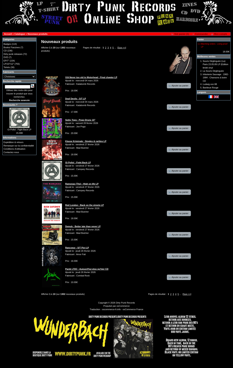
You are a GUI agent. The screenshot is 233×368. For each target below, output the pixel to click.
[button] (180, 34)
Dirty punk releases (13, 54)
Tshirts (7, 67)
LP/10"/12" (9, 64)
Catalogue (19, 34)
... (115, 47)
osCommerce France (133, 309)
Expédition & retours (13, 142)
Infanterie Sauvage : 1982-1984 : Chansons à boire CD (216, 77)
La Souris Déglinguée (213, 71)
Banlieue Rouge (210, 87)
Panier (200, 39)
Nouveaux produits (37, 34)
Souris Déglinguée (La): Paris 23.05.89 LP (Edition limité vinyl (215, 64)
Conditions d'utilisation (14, 149)
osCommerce (123, 306)
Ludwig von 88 (210, 84)
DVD (6, 57)
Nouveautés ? (10, 105)
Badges (7, 44)
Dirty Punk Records (125, 303)
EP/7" (6, 60)
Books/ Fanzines (12, 47)
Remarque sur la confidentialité (19, 145)
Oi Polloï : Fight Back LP (19, 129)
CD (5, 50)
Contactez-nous (11, 152)
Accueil (8, 34)
